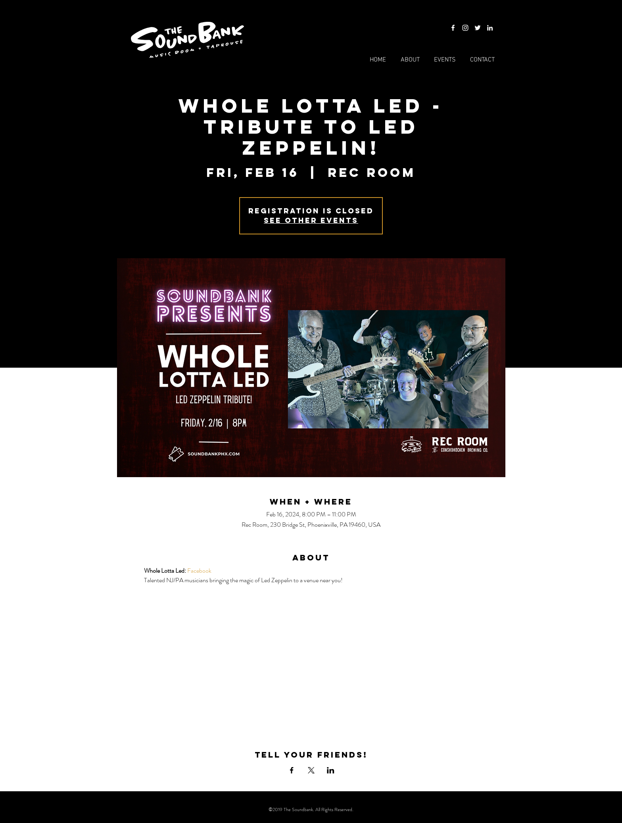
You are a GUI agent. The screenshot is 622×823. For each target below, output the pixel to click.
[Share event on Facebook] (292, 770)
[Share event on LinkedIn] (330, 770)
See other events (311, 220)
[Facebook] (453, 28)
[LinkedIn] (490, 28)
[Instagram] (465, 28)
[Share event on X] (311, 770)
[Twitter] (478, 28)
